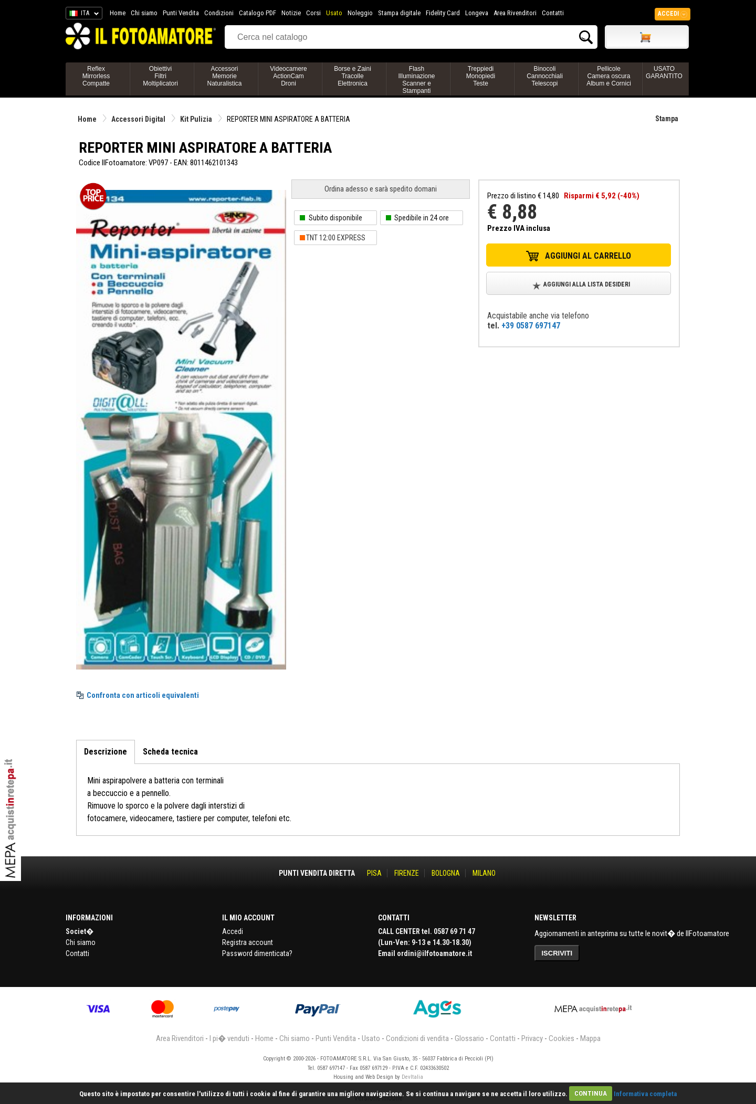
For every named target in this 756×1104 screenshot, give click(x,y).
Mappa (590, 1038)
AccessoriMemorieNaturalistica (224, 76)
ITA (82, 14)
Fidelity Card (443, 13)
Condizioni (219, 13)
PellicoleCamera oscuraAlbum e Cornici (608, 76)
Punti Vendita (181, 13)
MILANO (484, 873)
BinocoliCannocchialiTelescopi (545, 76)
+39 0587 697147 (530, 326)
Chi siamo (144, 13)
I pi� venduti (229, 1038)
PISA (374, 873)
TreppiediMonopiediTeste (480, 76)
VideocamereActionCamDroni (288, 76)
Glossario (469, 1038)
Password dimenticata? (257, 953)
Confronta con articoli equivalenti (143, 695)
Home (117, 13)
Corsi (313, 13)
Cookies (561, 1038)
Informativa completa (645, 1093)
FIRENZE (406, 873)
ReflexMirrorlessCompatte (96, 76)
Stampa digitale (399, 13)
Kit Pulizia (196, 119)
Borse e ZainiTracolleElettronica (352, 76)
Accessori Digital (138, 119)
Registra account (247, 942)
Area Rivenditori (515, 13)
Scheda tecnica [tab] (170, 752)
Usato (334, 13)
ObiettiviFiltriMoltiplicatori (160, 76)
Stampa (666, 118)
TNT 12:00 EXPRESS (335, 237)
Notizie (291, 13)
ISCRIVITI (557, 953)
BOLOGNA (446, 873)
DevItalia (412, 1077)
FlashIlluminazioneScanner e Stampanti (416, 79)
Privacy (532, 1038)
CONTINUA (590, 1093)
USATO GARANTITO (664, 72)
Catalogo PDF (257, 13)
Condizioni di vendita (417, 1038)
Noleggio (360, 13)
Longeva (476, 13)
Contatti (553, 13)
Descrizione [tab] (105, 752)
